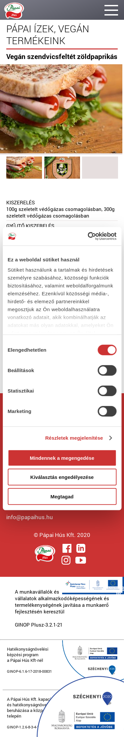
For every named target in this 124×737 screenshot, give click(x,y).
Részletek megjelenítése (74, 438)
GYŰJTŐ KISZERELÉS (30, 225)
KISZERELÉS (20, 202)
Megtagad (61, 496)
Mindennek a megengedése (62, 457)
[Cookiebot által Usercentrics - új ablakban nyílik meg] (88, 236)
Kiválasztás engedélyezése (62, 477)
